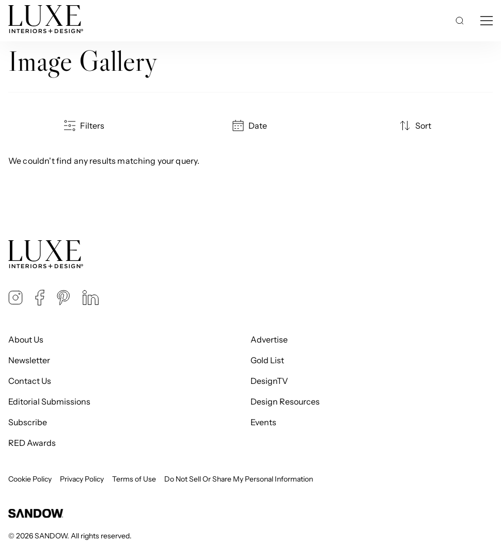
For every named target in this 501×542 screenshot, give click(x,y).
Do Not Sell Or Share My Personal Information (238, 479)
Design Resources (285, 401)
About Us (25, 339)
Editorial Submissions (49, 401)
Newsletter (29, 360)
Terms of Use (134, 479)
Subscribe (27, 422)
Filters (85, 125)
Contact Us (29, 381)
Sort (416, 125)
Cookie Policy (30, 479)
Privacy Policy (82, 479)
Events (263, 422)
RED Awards (32, 443)
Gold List (267, 360)
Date (250, 125)
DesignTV (269, 381)
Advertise (269, 339)
